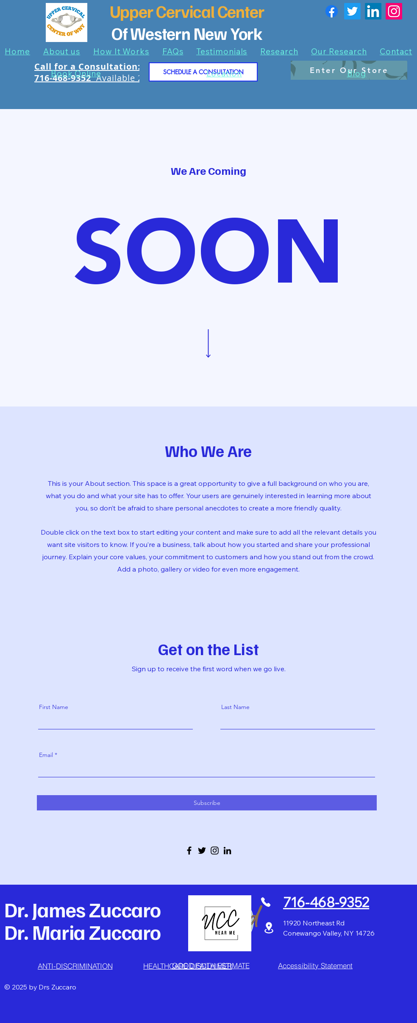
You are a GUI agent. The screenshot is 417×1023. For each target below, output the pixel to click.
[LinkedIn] (373, 11)
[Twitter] (352, 11)
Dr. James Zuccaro (82, 909)
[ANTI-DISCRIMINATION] (75, 966)
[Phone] (265, 902)
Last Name (235, 707)
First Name (53, 707)
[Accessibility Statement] (315, 965)
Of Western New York (186, 33)
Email (46, 755)
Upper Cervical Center (187, 11)
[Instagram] (394, 11)
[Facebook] (331, 11)
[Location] (268, 927)
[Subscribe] (207, 802)
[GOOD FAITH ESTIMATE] (210, 965)
